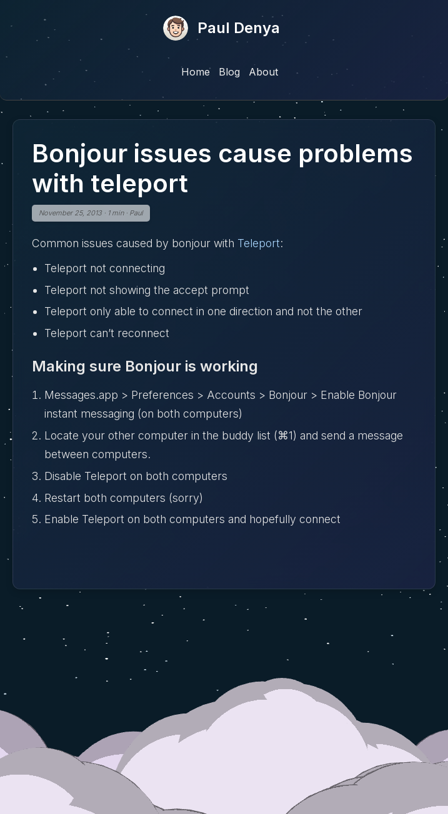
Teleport (258, 243)
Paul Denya (238, 28)
